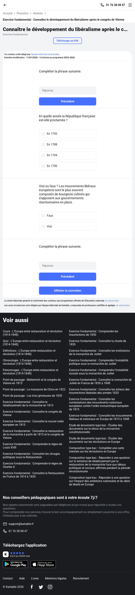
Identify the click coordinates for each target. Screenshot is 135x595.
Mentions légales (56, 578)
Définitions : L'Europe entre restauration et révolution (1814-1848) (29, 352)
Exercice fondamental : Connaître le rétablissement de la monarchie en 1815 (28, 403)
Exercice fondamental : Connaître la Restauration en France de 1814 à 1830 (33, 474)
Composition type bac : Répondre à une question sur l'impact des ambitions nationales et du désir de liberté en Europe (99, 481)
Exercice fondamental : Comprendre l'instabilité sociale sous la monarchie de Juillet (98, 371)
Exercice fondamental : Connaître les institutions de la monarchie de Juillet (99, 352)
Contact (8, 578)
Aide (22, 578)
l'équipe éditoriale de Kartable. (45, 54)
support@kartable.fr (21, 524)
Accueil (7, 13)
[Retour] (6, 4)
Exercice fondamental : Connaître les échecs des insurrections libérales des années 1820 (99, 391)
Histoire (38, 13)
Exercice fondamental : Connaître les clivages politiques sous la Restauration (31, 455)
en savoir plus (112, 300)
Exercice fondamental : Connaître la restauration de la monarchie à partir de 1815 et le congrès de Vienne (33, 434)
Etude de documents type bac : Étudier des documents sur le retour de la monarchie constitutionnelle (95, 429)
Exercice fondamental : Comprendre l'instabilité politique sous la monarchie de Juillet (98, 362)
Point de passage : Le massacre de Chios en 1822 (34, 389)
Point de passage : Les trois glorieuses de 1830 (32, 395)
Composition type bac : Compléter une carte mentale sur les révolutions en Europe (96, 449)
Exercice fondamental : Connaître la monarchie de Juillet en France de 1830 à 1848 (100, 381)
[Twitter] (41, 587)
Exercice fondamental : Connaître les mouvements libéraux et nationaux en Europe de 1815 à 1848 (100, 417)
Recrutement (81, 578)
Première (23, 13)
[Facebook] (32, 587)
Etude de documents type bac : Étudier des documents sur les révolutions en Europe (95, 440)
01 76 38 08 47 (115, 5)
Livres (35, 578)
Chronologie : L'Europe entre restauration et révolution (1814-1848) (30, 362)
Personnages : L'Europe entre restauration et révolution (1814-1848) (30, 371)
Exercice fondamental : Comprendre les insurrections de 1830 (93, 333)
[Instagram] (50, 587)
